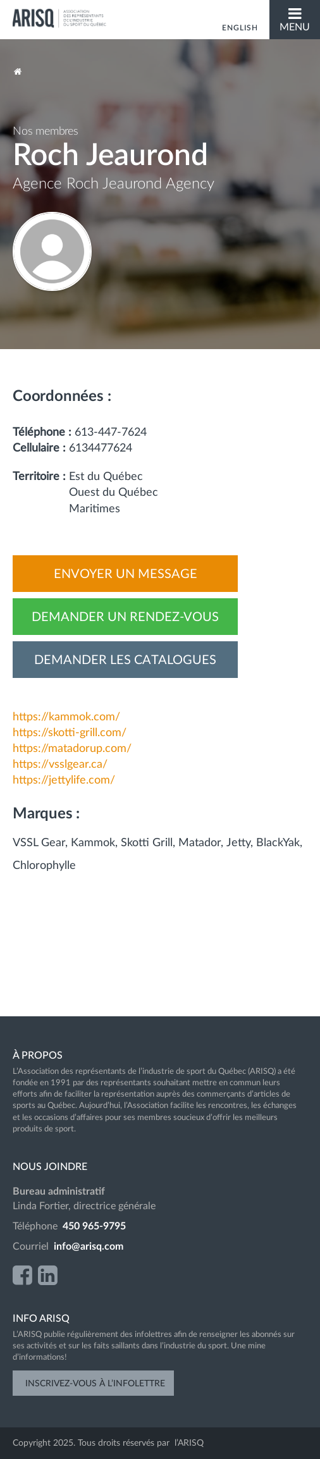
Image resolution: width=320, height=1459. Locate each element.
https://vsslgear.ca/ (60, 764)
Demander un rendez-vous (125, 617)
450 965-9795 (94, 1226)
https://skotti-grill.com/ (69, 733)
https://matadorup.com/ (72, 748)
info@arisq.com (88, 1246)
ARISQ (60, 18)
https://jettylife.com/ (64, 780)
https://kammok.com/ (66, 717)
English (239, 28)
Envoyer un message (125, 574)
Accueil (17, 72)
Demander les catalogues (125, 660)
